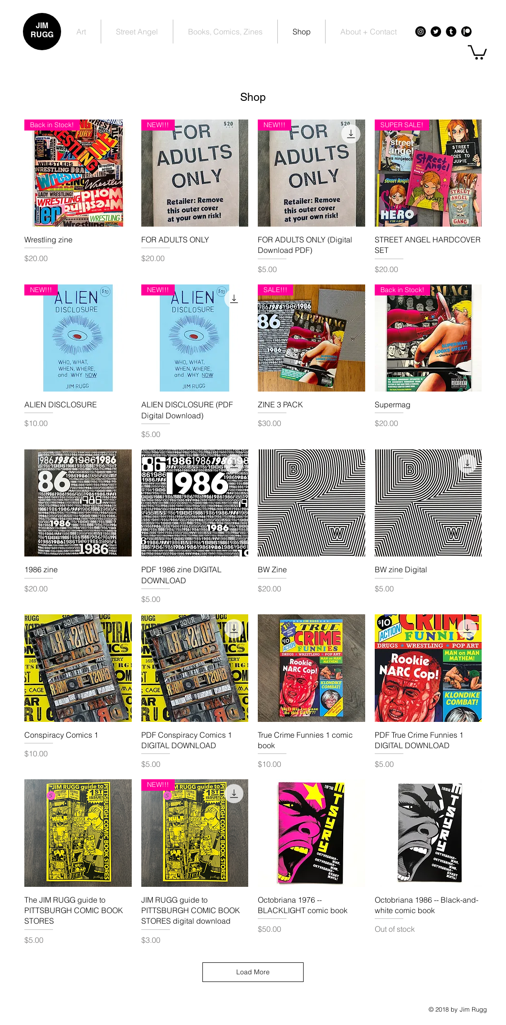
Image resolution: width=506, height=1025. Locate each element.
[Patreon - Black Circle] (466, 31)
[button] (477, 52)
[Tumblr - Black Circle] (451, 31)
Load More (253, 972)
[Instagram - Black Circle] (420, 31)
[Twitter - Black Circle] (436, 31)
